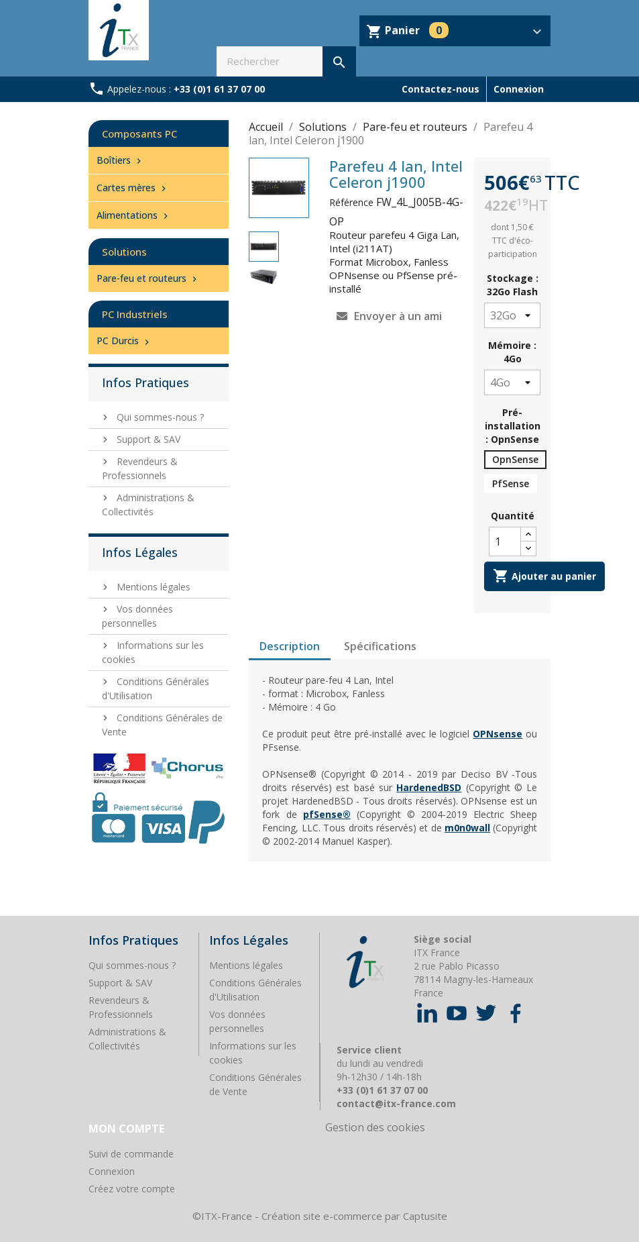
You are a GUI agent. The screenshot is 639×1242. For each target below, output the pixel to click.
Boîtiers (120, 160)
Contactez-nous (440, 89)
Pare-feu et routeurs (148, 278)
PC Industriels (135, 314)
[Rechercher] (286, 61)
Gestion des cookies (375, 1127)
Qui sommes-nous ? (159, 417)
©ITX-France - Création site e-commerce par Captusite (319, 1216)
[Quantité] (505, 541)
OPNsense (497, 733)
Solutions (124, 251)
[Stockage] (512, 315)
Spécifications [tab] (380, 646)
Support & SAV (147, 439)
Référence (351, 202)
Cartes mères (133, 187)
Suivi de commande (131, 1153)
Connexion (112, 1171)
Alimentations (134, 215)
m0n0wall (467, 827)
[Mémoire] (512, 382)
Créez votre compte (132, 1188)
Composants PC (139, 133)
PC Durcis (124, 340)
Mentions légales (152, 586)
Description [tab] (289, 646)
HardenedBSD (428, 787)
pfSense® (327, 814)
